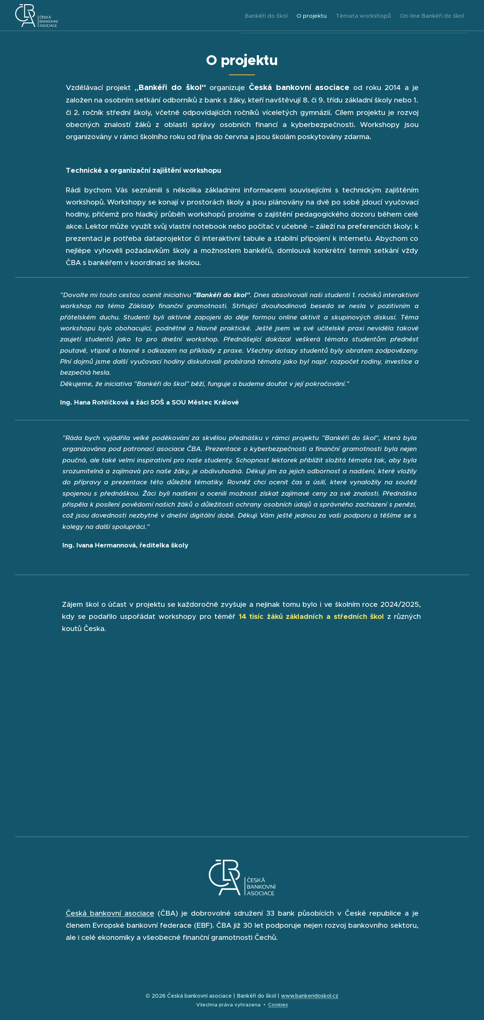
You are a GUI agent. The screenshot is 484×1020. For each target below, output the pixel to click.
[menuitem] (250, 15)
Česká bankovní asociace (110, 913)
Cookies (278, 1004)
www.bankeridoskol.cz (309, 995)
